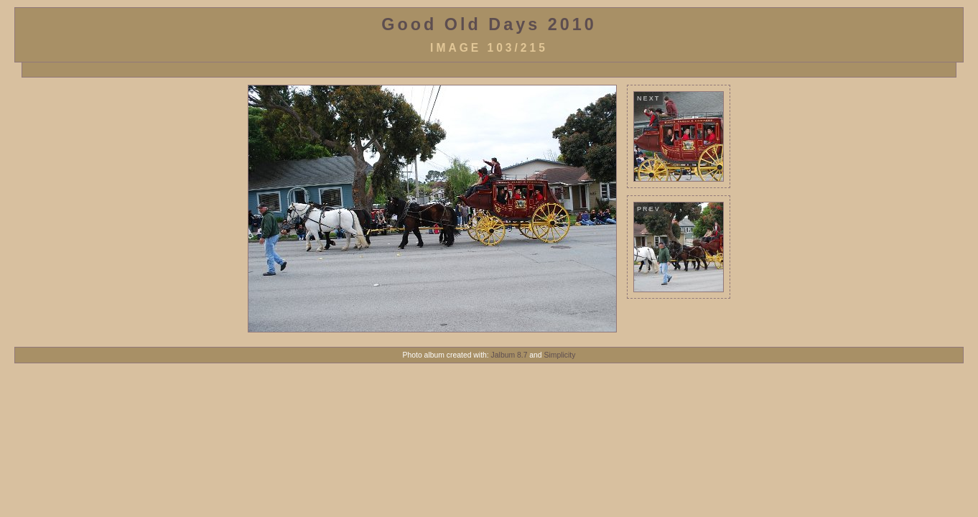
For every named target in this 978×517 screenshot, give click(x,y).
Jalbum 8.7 (509, 355)
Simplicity (560, 355)
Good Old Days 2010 (489, 24)
